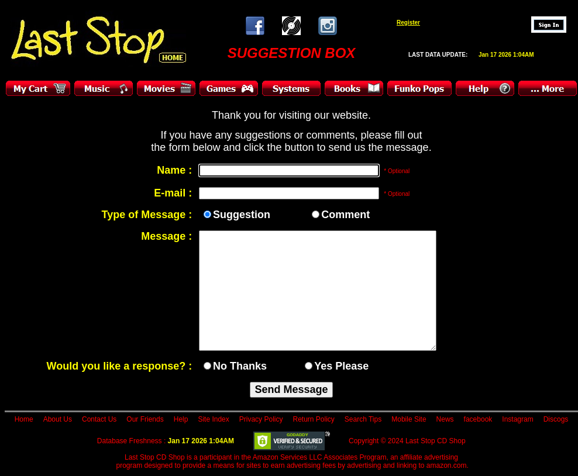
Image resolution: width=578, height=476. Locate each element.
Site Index (213, 419)
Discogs (556, 419)
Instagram (517, 419)
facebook (478, 419)
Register (408, 22)
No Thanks (240, 366)
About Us (57, 419)
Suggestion (241, 214)
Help (181, 419)
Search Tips (363, 419)
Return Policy (313, 419)
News (445, 419)
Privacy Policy (261, 419)
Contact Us (99, 419)
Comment (345, 214)
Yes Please (341, 366)
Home (24, 419)
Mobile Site (408, 419)
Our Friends (144, 419)
